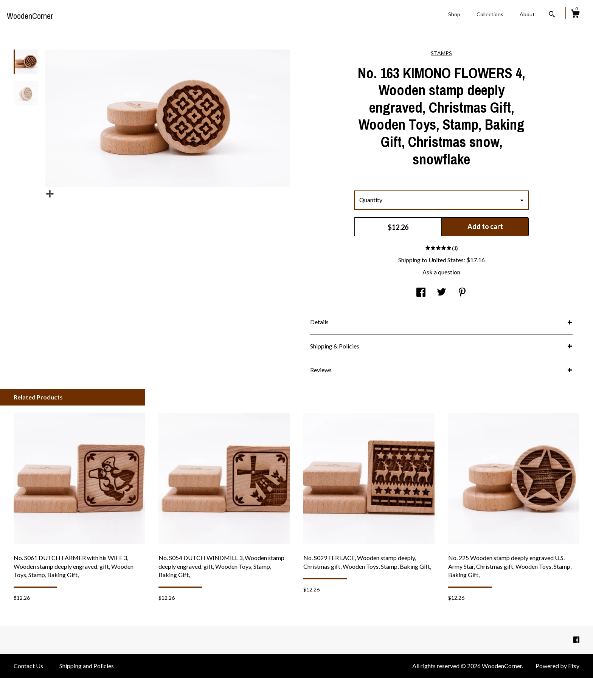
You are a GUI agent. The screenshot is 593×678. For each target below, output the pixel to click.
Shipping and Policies (86, 665)
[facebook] (576, 639)
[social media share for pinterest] (462, 292)
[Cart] (575, 14)
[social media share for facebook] (420, 292)
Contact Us (28, 665)
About (527, 14)
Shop (454, 14)
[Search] (552, 15)
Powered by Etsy (557, 665)
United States (446, 259)
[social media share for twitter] (441, 292)
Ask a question (441, 272)
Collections (490, 14)
